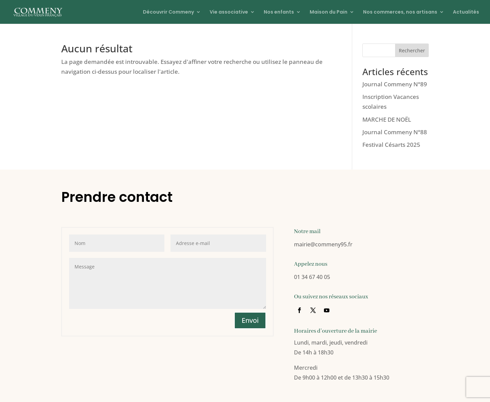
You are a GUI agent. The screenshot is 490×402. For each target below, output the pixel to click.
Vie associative (229, 12)
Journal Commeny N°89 (394, 84)
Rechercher (412, 50)
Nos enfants (279, 12)
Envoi (250, 320)
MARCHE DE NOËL (386, 119)
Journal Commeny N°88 (394, 132)
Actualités (466, 12)
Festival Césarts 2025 (391, 144)
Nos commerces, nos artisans (400, 12)
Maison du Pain (328, 12)
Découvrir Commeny (168, 12)
